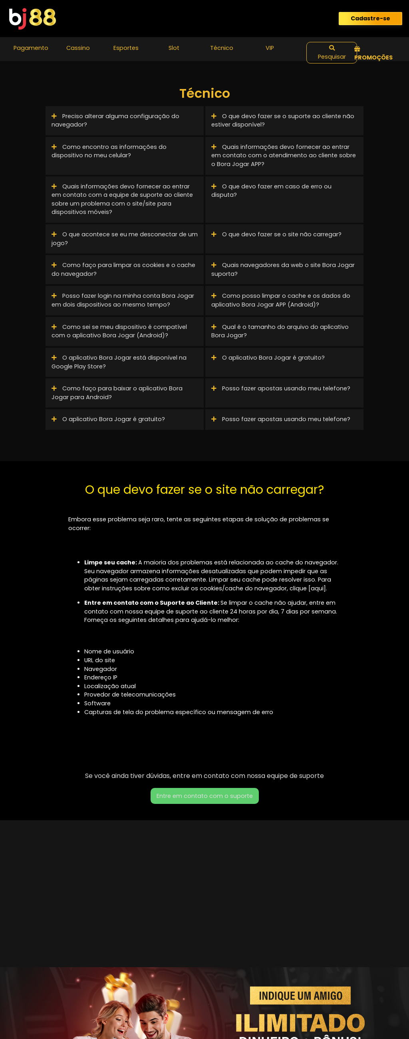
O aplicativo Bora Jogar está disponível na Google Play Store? (119, 362)
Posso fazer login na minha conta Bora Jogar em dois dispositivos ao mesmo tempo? (123, 300)
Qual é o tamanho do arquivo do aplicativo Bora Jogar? (280, 331)
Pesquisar (332, 53)
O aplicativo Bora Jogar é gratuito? (268, 358)
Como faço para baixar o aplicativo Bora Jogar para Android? (117, 392)
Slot (174, 48)
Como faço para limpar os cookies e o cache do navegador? (123, 269)
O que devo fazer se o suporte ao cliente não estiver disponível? (282, 120)
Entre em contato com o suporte (205, 796)
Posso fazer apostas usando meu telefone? (280, 388)
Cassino (78, 48)
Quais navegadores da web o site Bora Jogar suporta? (283, 269)
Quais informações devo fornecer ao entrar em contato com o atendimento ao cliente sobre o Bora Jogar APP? (283, 155)
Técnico (221, 48)
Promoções (373, 54)
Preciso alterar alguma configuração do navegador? (115, 120)
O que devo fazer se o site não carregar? (276, 234)
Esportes (126, 48)
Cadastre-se (370, 18)
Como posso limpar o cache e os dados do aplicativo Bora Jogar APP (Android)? (280, 300)
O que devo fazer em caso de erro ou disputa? (271, 190)
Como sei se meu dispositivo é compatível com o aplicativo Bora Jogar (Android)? (119, 331)
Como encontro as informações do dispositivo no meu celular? (109, 151)
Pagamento (31, 48)
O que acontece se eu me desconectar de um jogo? (125, 238)
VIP (270, 48)
